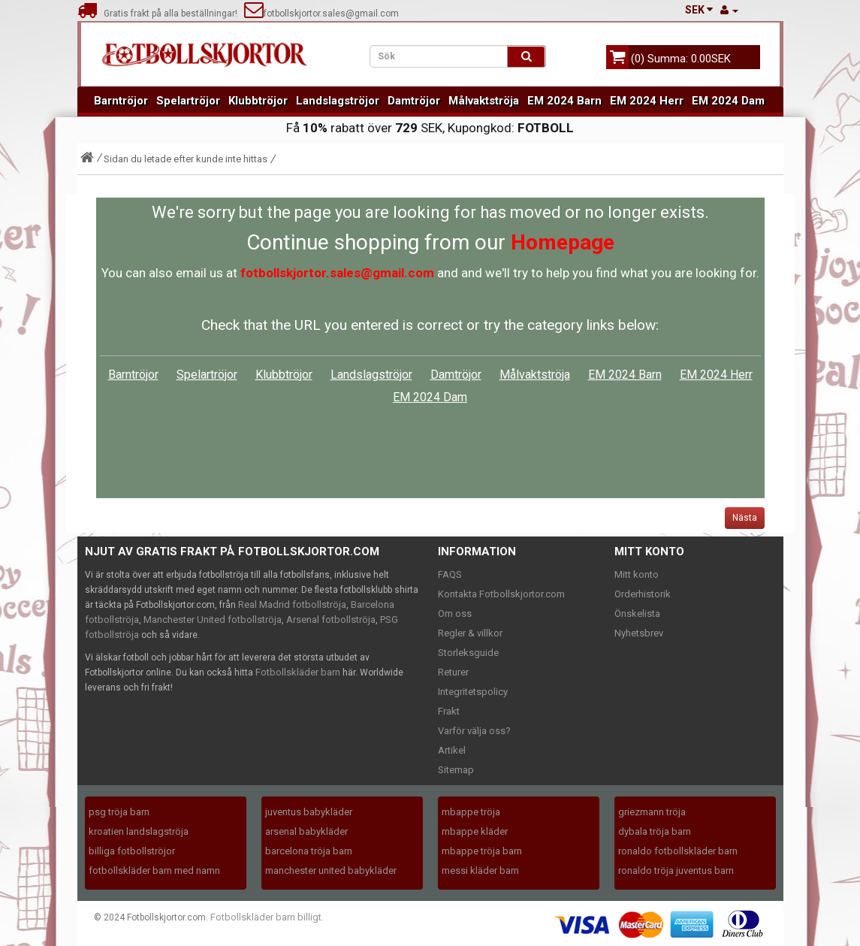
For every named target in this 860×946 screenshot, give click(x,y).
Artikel (452, 750)
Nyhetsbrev (638, 633)
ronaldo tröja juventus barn (676, 870)
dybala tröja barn (654, 831)
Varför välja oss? (474, 730)
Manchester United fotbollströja (212, 619)
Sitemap (456, 769)
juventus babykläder (308, 812)
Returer (453, 672)
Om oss (455, 613)
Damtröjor (414, 100)
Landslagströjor (337, 100)
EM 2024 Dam (728, 100)
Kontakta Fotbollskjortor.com (501, 594)
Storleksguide (468, 652)
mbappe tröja (471, 812)
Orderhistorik (642, 594)
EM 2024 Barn (564, 100)
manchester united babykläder (331, 870)
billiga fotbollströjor (132, 851)
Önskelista (637, 613)
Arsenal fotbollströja (331, 619)
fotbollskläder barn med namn (154, 870)
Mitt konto (636, 574)
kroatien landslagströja (139, 831)
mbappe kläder (475, 831)
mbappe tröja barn (482, 851)
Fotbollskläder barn (297, 672)
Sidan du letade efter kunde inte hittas (185, 159)
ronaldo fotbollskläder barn (678, 851)
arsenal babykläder (306, 831)
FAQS (450, 574)
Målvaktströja (483, 100)
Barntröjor (121, 100)
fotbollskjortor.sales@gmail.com (321, 13)
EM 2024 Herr (646, 100)
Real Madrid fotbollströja (292, 604)
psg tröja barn (119, 812)
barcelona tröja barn (308, 851)
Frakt (449, 711)
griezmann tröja (652, 812)
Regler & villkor (470, 633)
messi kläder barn (480, 870)
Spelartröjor (188, 100)
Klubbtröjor (258, 100)
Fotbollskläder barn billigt (265, 917)
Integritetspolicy (473, 691)
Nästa (744, 517)
